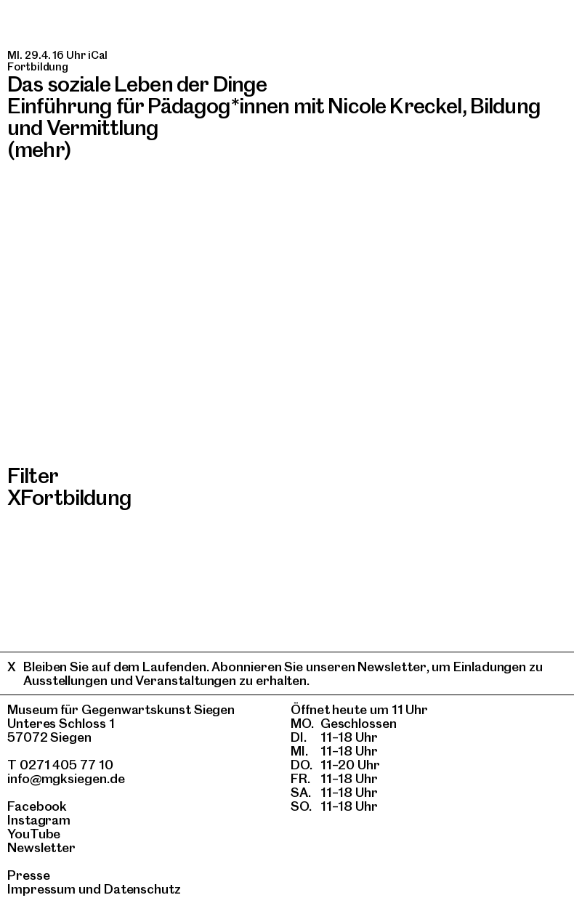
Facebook (37, 806)
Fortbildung (76, 497)
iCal (98, 55)
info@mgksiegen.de (66, 778)
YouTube (33, 833)
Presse (28, 875)
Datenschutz (142, 888)
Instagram (38, 819)
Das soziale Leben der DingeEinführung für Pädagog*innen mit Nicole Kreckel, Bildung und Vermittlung (274, 106)
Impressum (41, 888)
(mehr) (39, 149)
